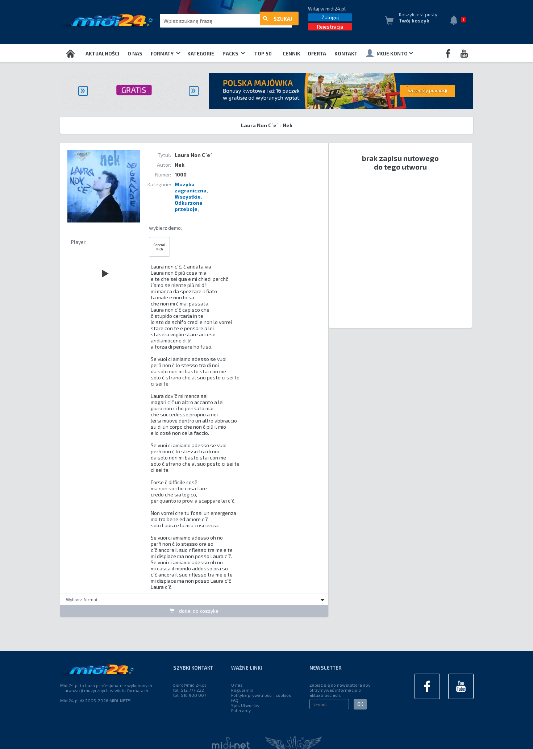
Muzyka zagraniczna (191, 187)
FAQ (234, 700)
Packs (233, 54)
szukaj (277, 21)
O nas (135, 54)
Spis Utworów (245, 705)
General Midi (159, 246)
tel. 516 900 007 (189, 695)
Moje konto (389, 53)
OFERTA (317, 54)
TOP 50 (263, 54)
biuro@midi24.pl (189, 684)
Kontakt (346, 54)
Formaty (165, 54)
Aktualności (102, 54)
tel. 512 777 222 (188, 689)
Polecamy (241, 710)
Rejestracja (330, 27)
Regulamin (242, 689)
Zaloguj (330, 17)
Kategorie (200, 54)
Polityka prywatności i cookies (261, 695)
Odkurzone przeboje (189, 206)
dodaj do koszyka (194, 610)
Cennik (291, 54)
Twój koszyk (414, 21)
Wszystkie (188, 197)
